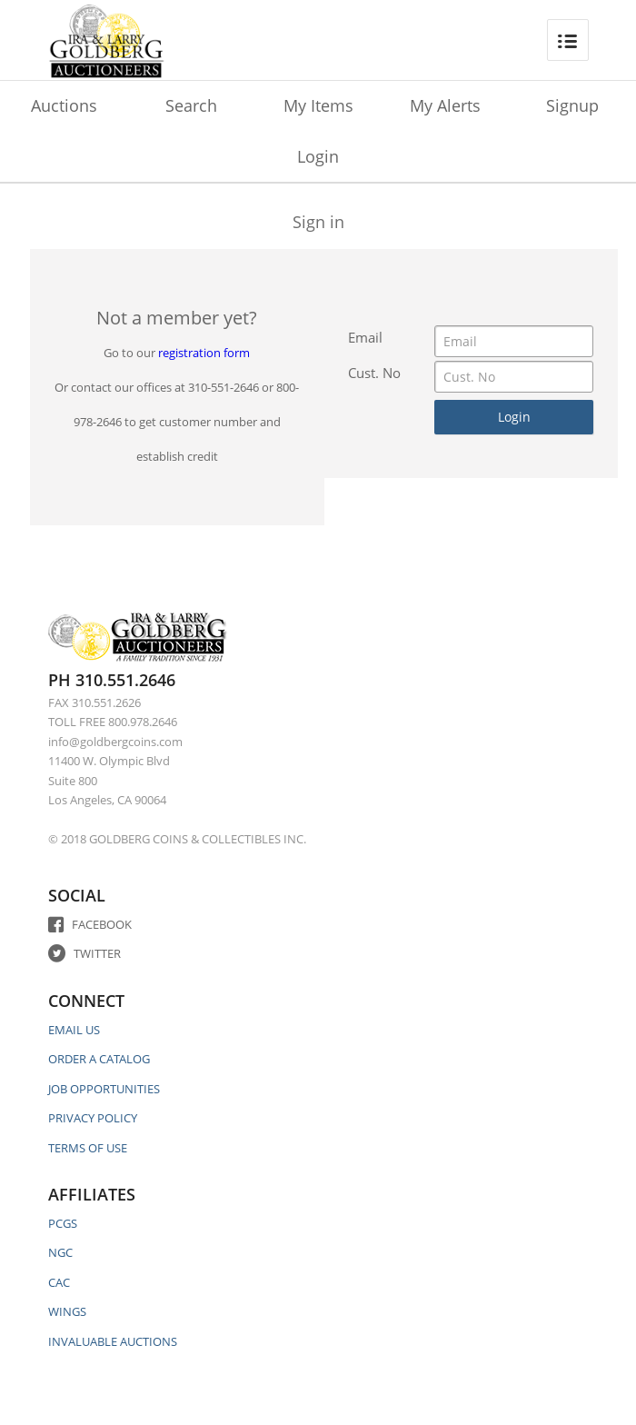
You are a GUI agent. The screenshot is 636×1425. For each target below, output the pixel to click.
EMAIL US (74, 1029)
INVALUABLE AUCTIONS (112, 1341)
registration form (204, 352)
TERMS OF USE (87, 1148)
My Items (318, 105)
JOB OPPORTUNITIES (104, 1089)
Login (318, 156)
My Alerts (445, 105)
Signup (572, 105)
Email (365, 337)
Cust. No (374, 373)
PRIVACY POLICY (92, 1118)
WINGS (67, 1311)
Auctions (64, 105)
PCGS (62, 1223)
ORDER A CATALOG (99, 1059)
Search (191, 105)
